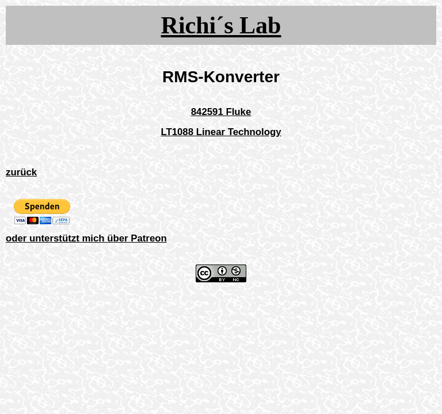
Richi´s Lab (221, 25)
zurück (21, 172)
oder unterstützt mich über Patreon (86, 238)
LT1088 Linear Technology (221, 131)
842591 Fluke (221, 111)
